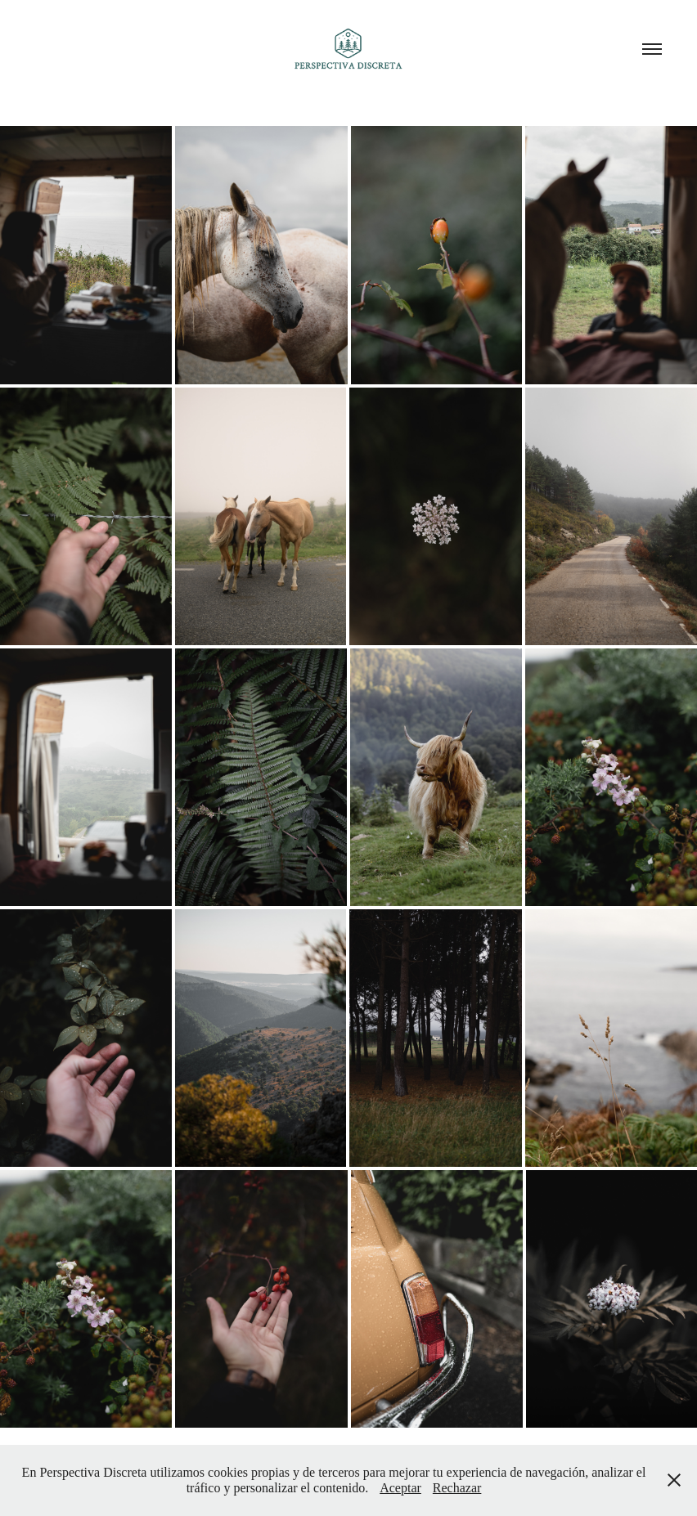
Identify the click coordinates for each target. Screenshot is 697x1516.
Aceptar (400, 1488)
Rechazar (457, 1488)
